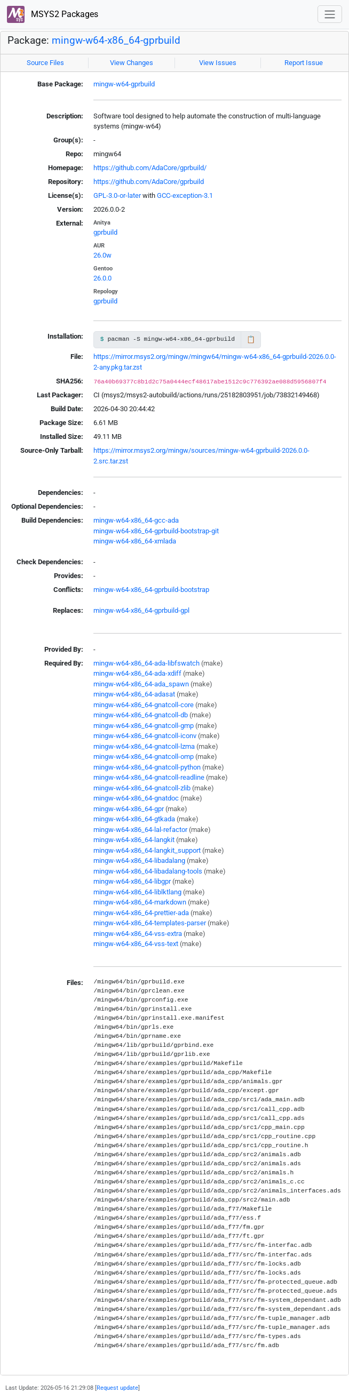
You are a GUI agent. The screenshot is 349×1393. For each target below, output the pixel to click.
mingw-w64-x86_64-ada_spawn (141, 684)
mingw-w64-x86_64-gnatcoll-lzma (144, 746)
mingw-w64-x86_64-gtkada (134, 819)
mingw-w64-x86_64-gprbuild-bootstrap (151, 590)
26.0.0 (102, 278)
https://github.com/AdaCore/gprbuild (148, 182)
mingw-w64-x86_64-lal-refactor (140, 830)
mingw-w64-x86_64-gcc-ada (136, 520)
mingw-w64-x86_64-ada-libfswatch (146, 663)
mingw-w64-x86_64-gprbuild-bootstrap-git (156, 531)
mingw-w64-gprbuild (124, 84)
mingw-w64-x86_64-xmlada (134, 541)
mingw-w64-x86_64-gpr (128, 809)
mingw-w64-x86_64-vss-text (135, 944)
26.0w (102, 255)
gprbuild (105, 232)
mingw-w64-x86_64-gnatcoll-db (140, 715)
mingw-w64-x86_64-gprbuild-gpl (141, 610)
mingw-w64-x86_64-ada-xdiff (137, 673)
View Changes (131, 63)
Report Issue (303, 63)
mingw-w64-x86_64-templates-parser (149, 923)
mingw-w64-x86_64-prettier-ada (141, 913)
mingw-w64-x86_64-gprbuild (116, 40)
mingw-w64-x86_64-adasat (134, 694)
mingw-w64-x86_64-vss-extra (137, 934)
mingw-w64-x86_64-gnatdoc (136, 798)
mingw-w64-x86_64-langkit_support (147, 850)
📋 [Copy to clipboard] (251, 339)
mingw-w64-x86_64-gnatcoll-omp (143, 756)
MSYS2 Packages (52, 14)
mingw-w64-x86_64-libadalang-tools (147, 871)
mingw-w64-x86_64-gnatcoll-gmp (143, 726)
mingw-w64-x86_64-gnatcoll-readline (148, 777)
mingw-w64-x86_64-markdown (139, 902)
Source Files (45, 63)
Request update (117, 1387)
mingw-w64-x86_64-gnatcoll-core (143, 705)
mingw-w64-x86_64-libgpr (132, 881)
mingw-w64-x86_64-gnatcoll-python (147, 767)
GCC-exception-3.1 (185, 195)
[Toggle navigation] (330, 14)
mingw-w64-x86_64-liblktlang (137, 892)
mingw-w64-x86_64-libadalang (139, 860)
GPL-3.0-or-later (117, 195)
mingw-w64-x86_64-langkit (133, 840)
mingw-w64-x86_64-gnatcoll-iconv (144, 736)
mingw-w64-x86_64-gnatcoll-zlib (142, 788)
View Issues (217, 63)
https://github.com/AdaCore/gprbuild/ (150, 168)
